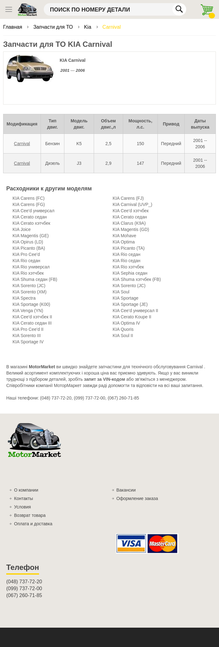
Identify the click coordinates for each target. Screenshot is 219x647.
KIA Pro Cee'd (26, 254)
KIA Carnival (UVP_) (132, 204)
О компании (26, 490)
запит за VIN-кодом (104, 379)
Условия (22, 506)
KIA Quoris (123, 329)
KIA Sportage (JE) (130, 304)
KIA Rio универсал (31, 266)
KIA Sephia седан (130, 273)
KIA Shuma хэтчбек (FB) (137, 279)
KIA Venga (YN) (27, 310)
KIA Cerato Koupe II (132, 316)
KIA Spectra (24, 298)
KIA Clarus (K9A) (129, 223)
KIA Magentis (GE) (30, 235)
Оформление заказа (137, 498)
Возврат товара (30, 515)
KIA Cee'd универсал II (135, 310)
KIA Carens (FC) (28, 198)
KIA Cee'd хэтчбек (131, 210)
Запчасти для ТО (53, 27)
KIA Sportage (126, 298)
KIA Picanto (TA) (129, 248)
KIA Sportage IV (28, 341)
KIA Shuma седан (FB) (34, 279)
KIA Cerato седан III (32, 323)
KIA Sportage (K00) (31, 304)
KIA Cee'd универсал (33, 210)
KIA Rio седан (127, 254)
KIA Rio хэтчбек (128, 266)
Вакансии (126, 490)
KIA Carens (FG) (28, 204)
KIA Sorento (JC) (28, 285)
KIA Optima (124, 241)
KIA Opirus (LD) (27, 241)
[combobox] (115, 9)
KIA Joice (21, 229)
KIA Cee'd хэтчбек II (32, 316)
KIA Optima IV (126, 323)
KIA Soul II (123, 335)
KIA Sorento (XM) (29, 291)
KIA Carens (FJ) (128, 198)
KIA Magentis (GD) (131, 229)
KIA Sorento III (26, 335)
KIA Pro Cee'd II (27, 329)
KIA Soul (121, 291)
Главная (13, 27)
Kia (88, 27)
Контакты (23, 498)
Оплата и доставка (33, 523)
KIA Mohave (125, 235)
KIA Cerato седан (29, 216)
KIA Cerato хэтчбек (31, 223)
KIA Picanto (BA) (28, 248)
